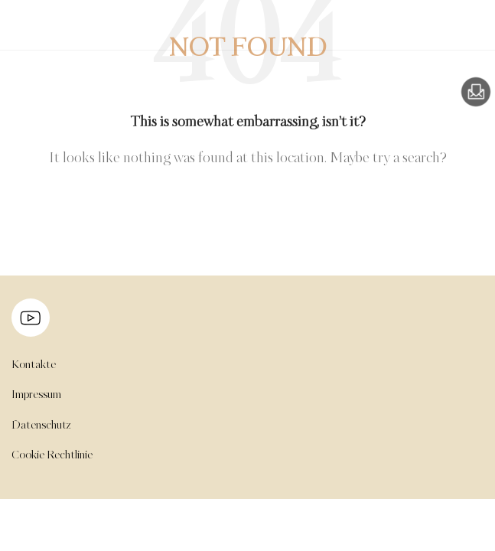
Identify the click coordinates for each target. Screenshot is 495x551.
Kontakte (33, 365)
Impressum (36, 395)
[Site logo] (42, 34)
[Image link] (476, 92)
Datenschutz (41, 425)
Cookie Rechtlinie (52, 455)
